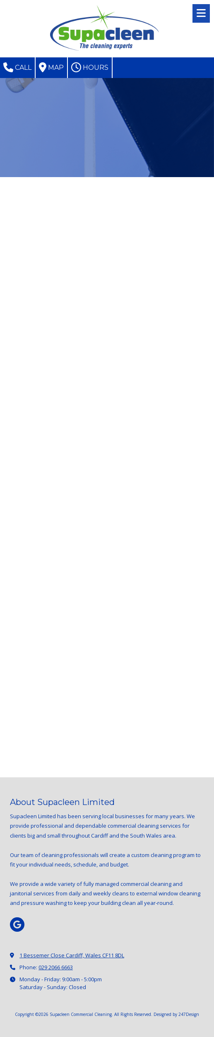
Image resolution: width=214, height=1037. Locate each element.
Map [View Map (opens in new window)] (51, 67)
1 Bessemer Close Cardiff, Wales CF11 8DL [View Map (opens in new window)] (71, 955)
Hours (89, 67)
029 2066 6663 (55, 967)
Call (17, 67)
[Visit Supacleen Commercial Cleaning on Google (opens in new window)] (17, 924)
